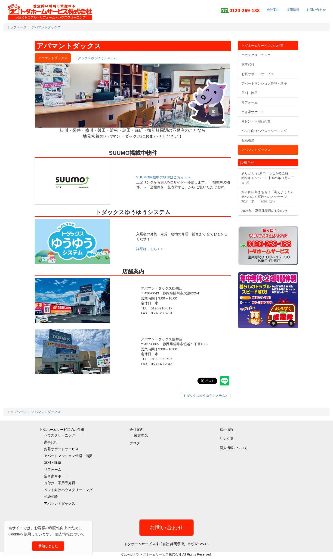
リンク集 (227, 438)
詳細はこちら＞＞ (150, 249)
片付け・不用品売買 (59, 483)
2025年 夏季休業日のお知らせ (264, 211)
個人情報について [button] (70, 534)
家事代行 (51, 442)
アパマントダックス (59, 503)
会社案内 (273, 10)
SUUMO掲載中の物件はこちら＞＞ (163, 177)
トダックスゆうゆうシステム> (205, 395)
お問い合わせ (316, 10)
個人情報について (233, 448)
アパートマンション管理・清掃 (68, 456)
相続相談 (51, 496)
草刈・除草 (52, 462)
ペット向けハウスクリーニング (68, 490)
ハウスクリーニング (59, 435)
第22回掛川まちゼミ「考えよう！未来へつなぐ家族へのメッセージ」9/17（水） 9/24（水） (267, 196)
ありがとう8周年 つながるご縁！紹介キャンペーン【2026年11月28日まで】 (268, 177)
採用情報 (293, 10)
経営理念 (141, 435)
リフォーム (52, 469)
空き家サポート (56, 476)
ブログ (135, 443)
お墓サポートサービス (61, 449)
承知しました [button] (48, 546)
